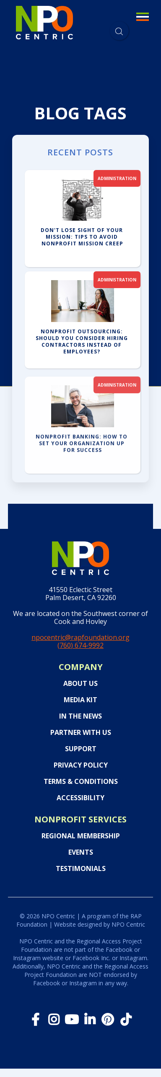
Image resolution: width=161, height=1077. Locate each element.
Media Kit (80, 700)
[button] (142, 23)
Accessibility (80, 798)
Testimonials (81, 869)
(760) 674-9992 (80, 645)
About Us (80, 684)
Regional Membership (81, 836)
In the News (80, 716)
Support (80, 749)
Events (80, 852)
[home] (44, 21)
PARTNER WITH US (80, 733)
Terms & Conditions (81, 782)
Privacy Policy (81, 765)
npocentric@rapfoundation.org (80, 637)
